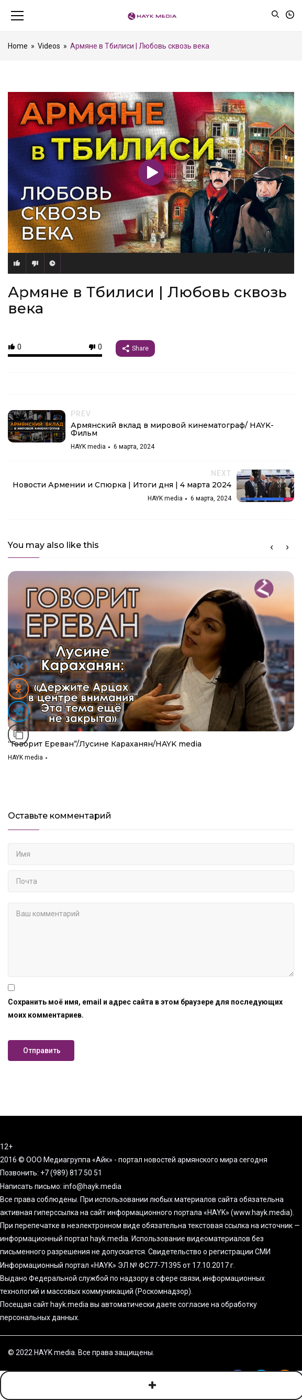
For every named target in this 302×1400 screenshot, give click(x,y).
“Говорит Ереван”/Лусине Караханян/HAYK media (105, 744)
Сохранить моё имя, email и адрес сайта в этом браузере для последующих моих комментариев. (145, 1008)
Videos (49, 46)
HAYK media (25, 757)
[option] (151, 670)
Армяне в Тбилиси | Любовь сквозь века (147, 300)
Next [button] (287, 547)
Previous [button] (271, 547)
